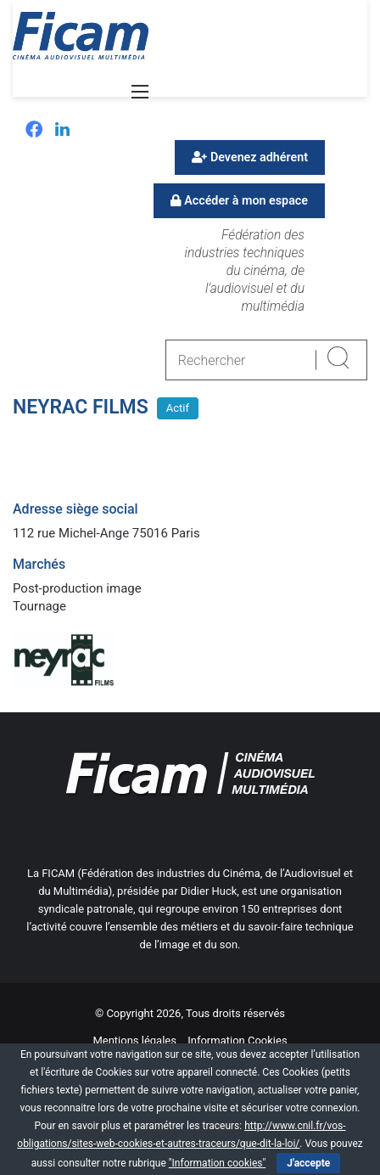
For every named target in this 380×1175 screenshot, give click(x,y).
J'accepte (308, 1163)
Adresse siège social (75, 509)
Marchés (39, 564)
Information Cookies (237, 1040)
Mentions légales (134, 1040)
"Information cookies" (217, 1163)
